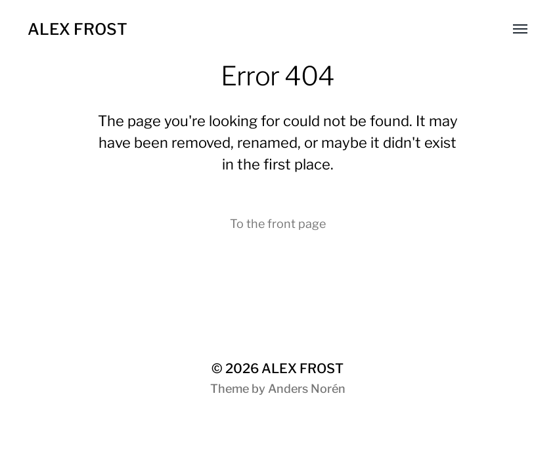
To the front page (278, 224)
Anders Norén (306, 388)
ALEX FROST (77, 29)
